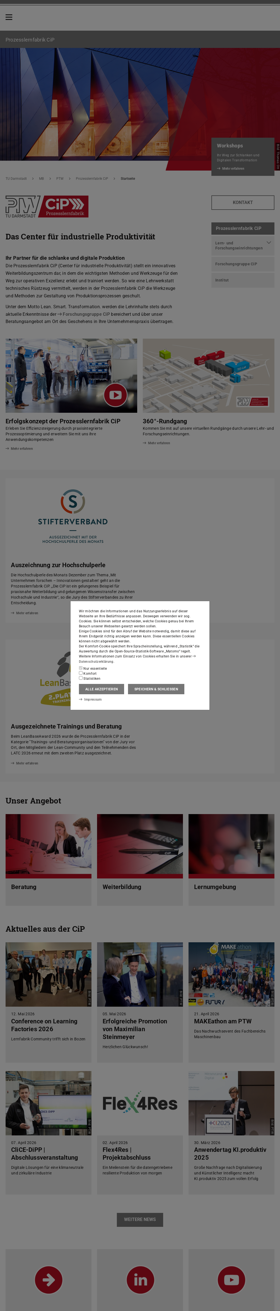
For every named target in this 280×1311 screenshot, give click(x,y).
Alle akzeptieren (101, 689)
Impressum (90, 699)
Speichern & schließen (156, 689)
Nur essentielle (93, 668)
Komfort (88, 673)
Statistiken (89, 678)
